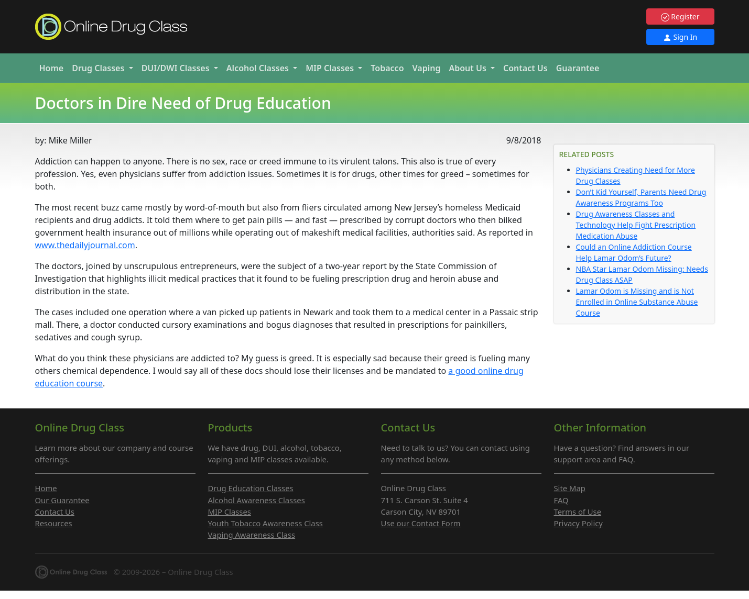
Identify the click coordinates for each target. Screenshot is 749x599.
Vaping (427, 68)
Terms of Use (578, 511)
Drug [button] (99, 68)
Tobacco (387, 68)
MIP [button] (331, 68)
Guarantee (578, 68)
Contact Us (525, 68)
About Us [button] (469, 68)
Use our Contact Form (421, 523)
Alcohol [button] (258, 68)
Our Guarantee (62, 500)
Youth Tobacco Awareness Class (265, 523)
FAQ (561, 500)
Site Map (569, 488)
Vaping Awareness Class (252, 534)
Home (51, 68)
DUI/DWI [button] (177, 68)
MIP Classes (229, 511)
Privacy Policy (578, 523)
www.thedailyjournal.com (85, 245)
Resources (53, 523)
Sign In (680, 37)
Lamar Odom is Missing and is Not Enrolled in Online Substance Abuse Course (637, 302)
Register (680, 16)
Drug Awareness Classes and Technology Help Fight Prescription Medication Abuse (636, 225)
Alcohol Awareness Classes (256, 500)
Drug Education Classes (251, 488)
